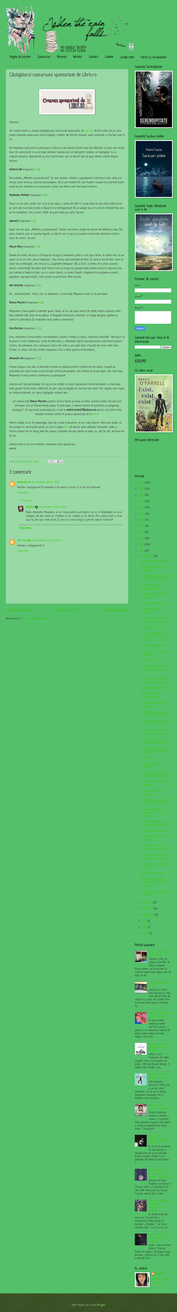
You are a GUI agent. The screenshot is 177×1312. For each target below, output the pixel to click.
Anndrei (30, 507)
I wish (145, 757)
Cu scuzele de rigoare (153, 873)
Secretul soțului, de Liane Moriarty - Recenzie (155, 680)
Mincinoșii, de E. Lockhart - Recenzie (159, 1107)
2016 (142, 538)
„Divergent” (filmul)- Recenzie (152, 568)
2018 (142, 526)
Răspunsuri (27, 500)
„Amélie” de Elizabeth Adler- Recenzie (160, 1015)
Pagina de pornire (20, 57)
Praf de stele (24, 540)
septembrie (148, 914)
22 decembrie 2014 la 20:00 (46, 540)
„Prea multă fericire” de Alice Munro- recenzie (154, 857)
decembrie (148, 556)
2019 (142, 519)
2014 (142, 550)
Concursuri (44, 57)
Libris (95, 414)
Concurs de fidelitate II (154, 645)
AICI (36, 169)
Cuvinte (109, 57)
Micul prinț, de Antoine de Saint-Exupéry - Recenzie (159, 1173)
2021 (142, 507)
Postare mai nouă (18, 610)
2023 (142, 495)
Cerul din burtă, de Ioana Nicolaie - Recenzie (159, 1238)
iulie (144, 921)
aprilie (145, 933)
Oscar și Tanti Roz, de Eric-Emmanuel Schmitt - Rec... (156, 823)
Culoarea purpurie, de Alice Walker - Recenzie (158, 1047)
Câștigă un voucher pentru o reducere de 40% (156, 802)
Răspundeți (23, 492)
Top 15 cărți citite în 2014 (154, 561)
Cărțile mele (127, 57)
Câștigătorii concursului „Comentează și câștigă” (155, 714)
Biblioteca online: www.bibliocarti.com (153, 587)
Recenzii (61, 57)
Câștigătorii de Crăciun (154, 627)
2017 (142, 532)
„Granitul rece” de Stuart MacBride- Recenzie (155, 741)
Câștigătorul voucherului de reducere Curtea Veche (156, 578)
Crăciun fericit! (149, 660)
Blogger (101, 1305)
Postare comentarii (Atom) (34, 618)
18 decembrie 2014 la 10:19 (45, 482)
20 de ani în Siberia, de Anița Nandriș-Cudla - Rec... (154, 636)
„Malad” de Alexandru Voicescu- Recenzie (159, 1139)
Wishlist (77, 57)
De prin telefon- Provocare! (156, 688)
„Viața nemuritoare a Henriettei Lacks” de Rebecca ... (153, 812)
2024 (142, 488)
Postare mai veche (115, 610)
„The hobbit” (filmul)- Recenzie (152, 611)
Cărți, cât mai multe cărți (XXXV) (159, 954)
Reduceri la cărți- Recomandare (151, 695)
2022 (142, 501)
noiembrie (147, 902)
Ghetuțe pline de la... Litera (156, 830)
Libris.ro (89, 130)
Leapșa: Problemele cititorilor (152, 765)
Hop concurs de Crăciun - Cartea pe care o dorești (156, 847)
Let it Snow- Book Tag (153, 603)
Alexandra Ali (24, 482)
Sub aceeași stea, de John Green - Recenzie (155, 723)
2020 (142, 513)
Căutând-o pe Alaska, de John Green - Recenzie (155, 620)
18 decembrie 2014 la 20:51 (52, 507)
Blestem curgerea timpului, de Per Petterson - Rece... (156, 774)
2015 (142, 544)
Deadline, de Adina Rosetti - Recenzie (158, 1076)
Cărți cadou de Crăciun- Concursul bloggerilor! (154, 732)
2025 (142, 482)
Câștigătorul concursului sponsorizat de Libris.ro (155, 750)
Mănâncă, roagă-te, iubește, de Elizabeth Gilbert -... (154, 882)
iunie (145, 927)
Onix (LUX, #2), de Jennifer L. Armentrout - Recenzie (158, 1206)
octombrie (147, 908)
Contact (93, 57)
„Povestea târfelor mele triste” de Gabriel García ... (156, 670)
